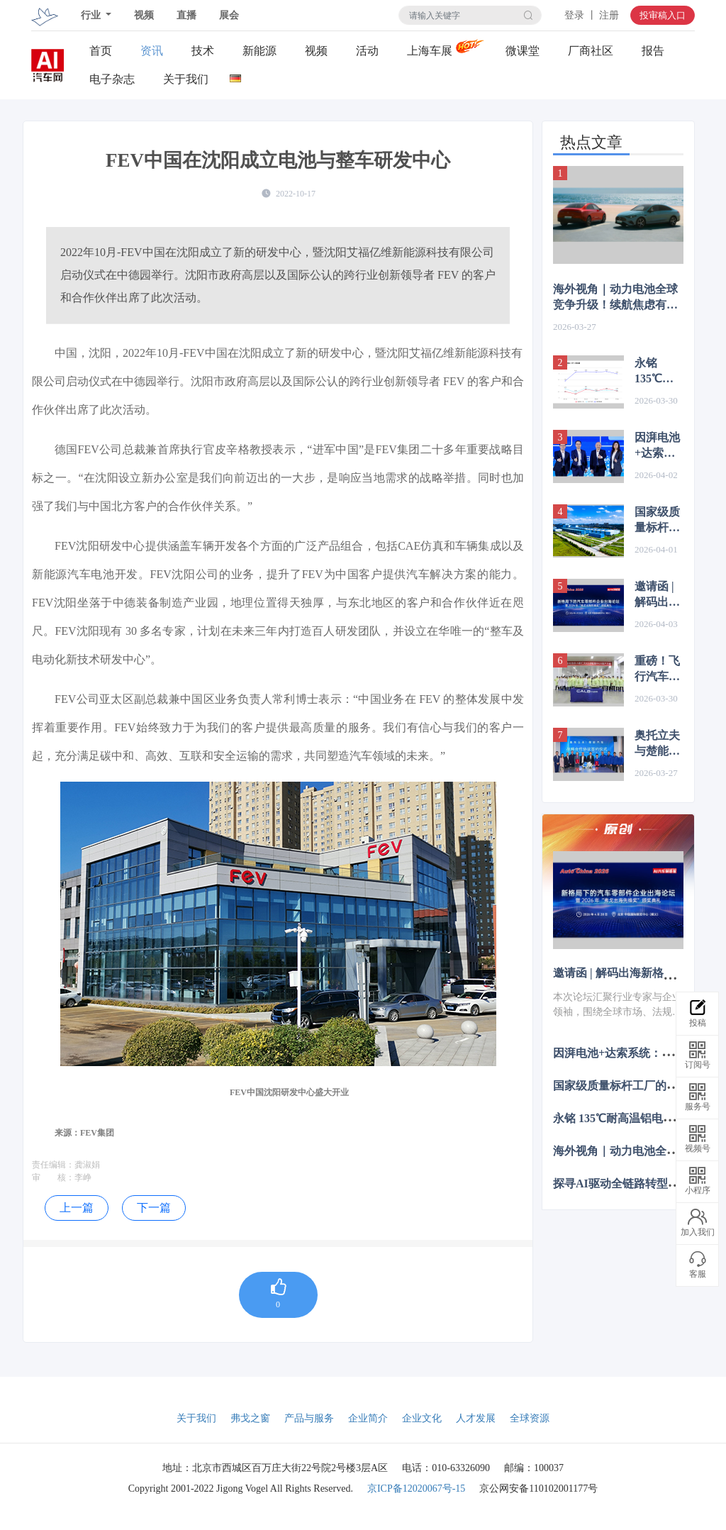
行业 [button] (92, 15)
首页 (100, 51)
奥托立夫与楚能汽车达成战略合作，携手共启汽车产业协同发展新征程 (657, 744)
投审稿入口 (663, 15)
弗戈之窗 (250, 1418)
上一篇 (77, 1208)
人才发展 (476, 1418)
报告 (653, 51)
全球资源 (529, 1418)
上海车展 (429, 51)
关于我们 (185, 79)
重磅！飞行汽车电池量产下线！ (657, 669)
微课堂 (523, 51)
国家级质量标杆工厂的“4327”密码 (659, 521)
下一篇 (154, 1208)
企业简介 (368, 1418)
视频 (144, 15)
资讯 (151, 51)
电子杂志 (112, 79)
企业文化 (422, 1418)
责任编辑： (53, 1165)
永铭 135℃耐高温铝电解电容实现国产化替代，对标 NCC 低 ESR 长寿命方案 (657, 372)
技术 (202, 51)
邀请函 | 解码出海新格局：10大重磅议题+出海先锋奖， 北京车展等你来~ (659, 595)
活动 (367, 51)
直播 (186, 15)
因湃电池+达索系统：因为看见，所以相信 (657, 446)
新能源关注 (259, 51)
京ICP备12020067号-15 (416, 1488)
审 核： (53, 1177)
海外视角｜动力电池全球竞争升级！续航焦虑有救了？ (615, 298)
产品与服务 (309, 1418)
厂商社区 (590, 51)
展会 (229, 15)
